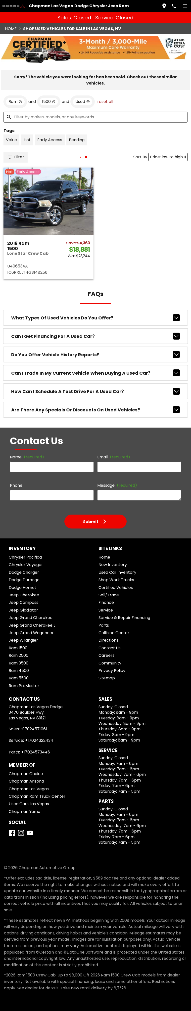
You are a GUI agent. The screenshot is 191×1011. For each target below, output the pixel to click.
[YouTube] (30, 833)
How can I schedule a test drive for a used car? (95, 391)
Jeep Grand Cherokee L (32, 625)
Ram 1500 (18, 648)
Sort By (140, 157)
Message (117, 485)
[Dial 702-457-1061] (174, 6)
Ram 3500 (18, 663)
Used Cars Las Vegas (29, 804)
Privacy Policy (111, 670)
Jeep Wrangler (23, 640)
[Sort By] (168, 157)
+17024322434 (39, 740)
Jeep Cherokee (24, 595)
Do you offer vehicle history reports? (95, 354)
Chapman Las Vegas (29, 789)
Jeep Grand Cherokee (30, 617)
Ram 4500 (19, 670)
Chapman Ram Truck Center (37, 796)
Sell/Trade (108, 595)
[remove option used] (82, 101)
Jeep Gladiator (23, 610)
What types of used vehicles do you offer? (95, 317)
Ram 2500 (18, 655)
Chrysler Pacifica (25, 557)
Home (11, 29)
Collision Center (113, 633)
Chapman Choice (26, 774)
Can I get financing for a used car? (95, 336)
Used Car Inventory (117, 572)
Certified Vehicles (115, 587)
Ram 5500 (19, 678)
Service (105, 610)
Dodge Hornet (22, 587)
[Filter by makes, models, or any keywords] (95, 117)
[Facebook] (12, 833)
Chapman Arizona (26, 781)
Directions (108, 640)
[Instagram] (21, 833)
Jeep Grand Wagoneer (31, 633)
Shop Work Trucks (116, 580)
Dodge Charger (24, 572)
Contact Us (109, 648)
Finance (106, 602)
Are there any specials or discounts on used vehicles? (95, 409)
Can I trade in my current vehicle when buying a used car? (95, 372)
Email (113, 457)
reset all (105, 101)
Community (109, 663)
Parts (103, 625)
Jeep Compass (23, 602)
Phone (16, 485)
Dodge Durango (24, 580)
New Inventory (112, 565)
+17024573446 (35, 752)
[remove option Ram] (15, 101)
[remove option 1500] (49, 101)
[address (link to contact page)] (164, 6)
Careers (106, 655)
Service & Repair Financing (124, 617)
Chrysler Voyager (26, 565)
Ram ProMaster (24, 686)
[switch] (185, 6)
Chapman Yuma (24, 811)
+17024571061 (34, 729)
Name (27, 457)
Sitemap (106, 678)
